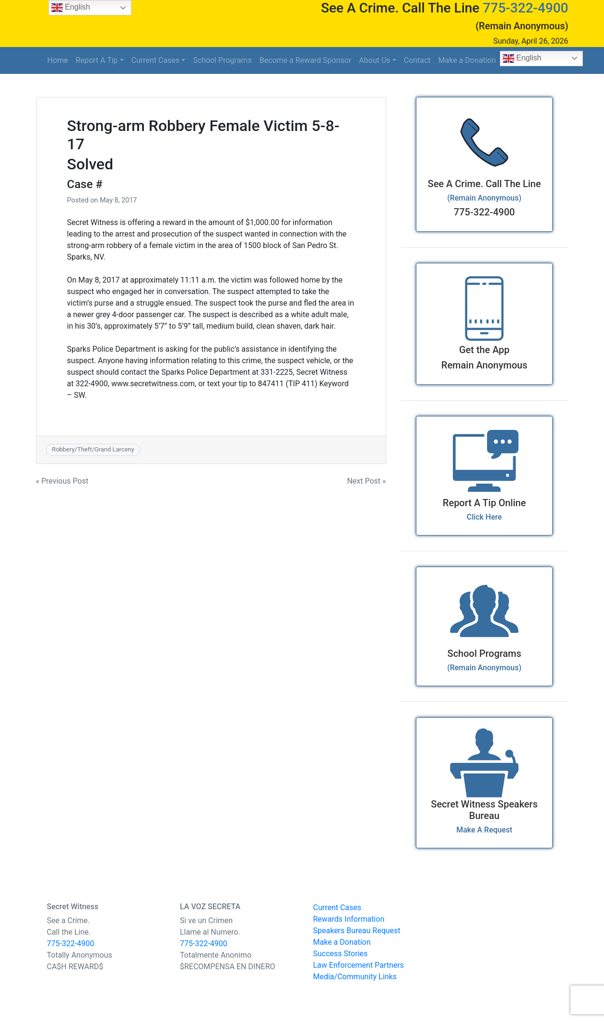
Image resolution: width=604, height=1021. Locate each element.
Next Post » (366, 481)
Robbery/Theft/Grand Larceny (93, 449)
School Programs (222, 60)
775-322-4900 (525, 8)
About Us (374, 60)
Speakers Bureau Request (357, 930)
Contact (417, 60)
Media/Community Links (355, 976)
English (522, 58)
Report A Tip (97, 60)
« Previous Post (62, 481)
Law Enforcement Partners (358, 965)
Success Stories (340, 953)
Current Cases (155, 60)
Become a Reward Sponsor (306, 60)
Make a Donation (467, 60)
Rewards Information (349, 919)
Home (57, 60)
